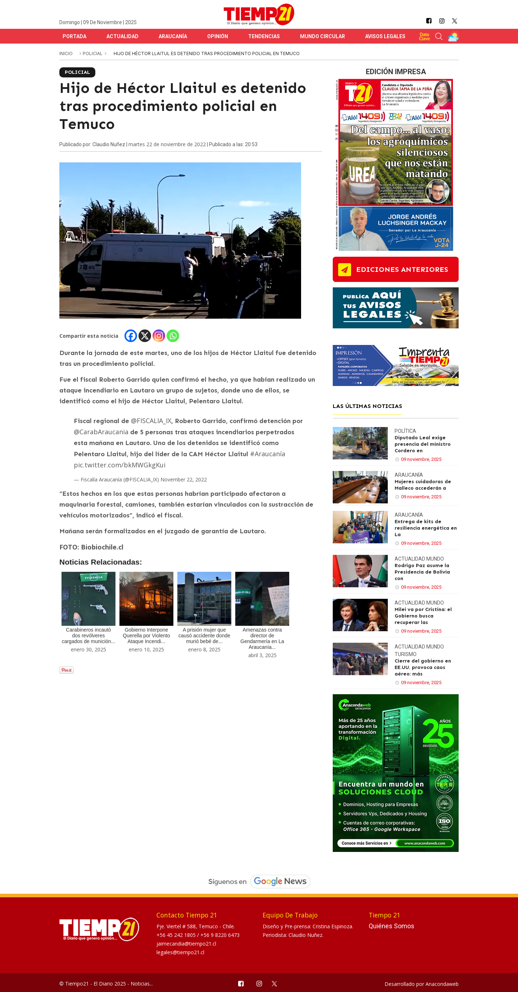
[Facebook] (130, 335)
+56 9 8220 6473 (220, 935)
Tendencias (264, 36)
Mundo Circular (322, 36)
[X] (144, 335)
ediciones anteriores (402, 269)
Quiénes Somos (391, 926)
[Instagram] (159, 335)
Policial (93, 53)
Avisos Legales (385, 36)
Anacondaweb (442, 983)
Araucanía (173, 36)
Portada (74, 36)
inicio (66, 53)
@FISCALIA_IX (151, 420)
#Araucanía (267, 453)
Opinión (217, 36)
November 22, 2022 (183, 479)
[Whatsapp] (173, 335)
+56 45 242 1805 (176, 935)
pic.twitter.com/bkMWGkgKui (119, 465)
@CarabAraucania (101, 431)
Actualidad (122, 36)
